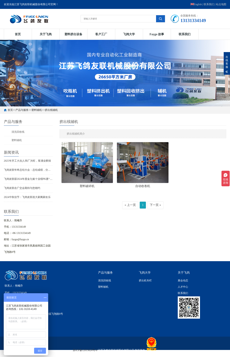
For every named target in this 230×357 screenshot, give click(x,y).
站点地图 (221, 4)
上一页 (131, 204)
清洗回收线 (17, 131)
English (196, 4)
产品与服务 (22, 110)
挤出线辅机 (51, 110)
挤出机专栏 (145, 280)
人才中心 (183, 286)
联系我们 (209, 4)
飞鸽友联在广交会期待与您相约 (22, 188)
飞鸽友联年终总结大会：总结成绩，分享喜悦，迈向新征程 (37, 169)
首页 (18, 34)
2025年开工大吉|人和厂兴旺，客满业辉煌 (27, 160)
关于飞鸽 (46, 34)
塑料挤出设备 (73, 34)
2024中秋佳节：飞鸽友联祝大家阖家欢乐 (27, 197)
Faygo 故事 (157, 34)
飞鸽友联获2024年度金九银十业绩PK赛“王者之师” (32, 179)
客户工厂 (101, 34)
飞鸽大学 (129, 34)
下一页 (154, 204)
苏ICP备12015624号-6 (85, 350)
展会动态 (183, 280)
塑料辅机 (37, 110)
